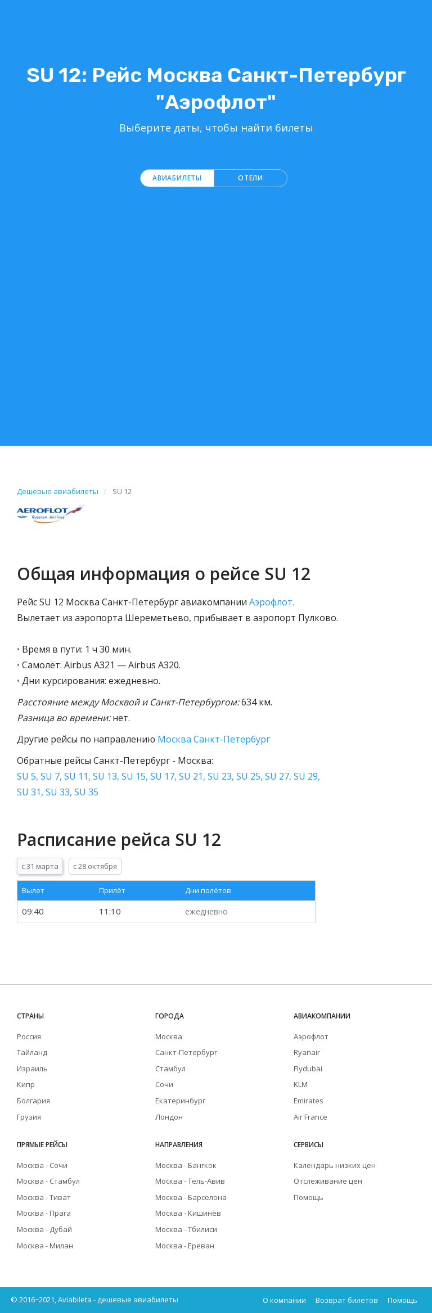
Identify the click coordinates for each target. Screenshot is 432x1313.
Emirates (308, 1100)
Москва (168, 1036)
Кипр (26, 1084)
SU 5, (27, 776)
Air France (310, 1117)
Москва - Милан (45, 1245)
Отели (250, 178)
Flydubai (308, 1068)
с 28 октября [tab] (95, 866)
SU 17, (163, 776)
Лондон (169, 1117)
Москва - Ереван (184, 1245)
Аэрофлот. (271, 602)
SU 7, (51, 776)
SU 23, (221, 776)
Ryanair (307, 1052)
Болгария (33, 1100)
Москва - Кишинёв (188, 1213)
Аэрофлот (311, 1036)
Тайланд (32, 1052)
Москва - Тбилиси (186, 1229)
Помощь (308, 1197)
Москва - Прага (44, 1213)
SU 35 (86, 792)
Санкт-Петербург (186, 1052)
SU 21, (192, 776)
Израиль (32, 1068)
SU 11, (77, 776)
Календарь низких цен (335, 1165)
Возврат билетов (347, 1300)
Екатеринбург (180, 1100)
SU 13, (106, 776)
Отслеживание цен (328, 1181)
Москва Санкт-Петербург (214, 739)
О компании (284, 1300)
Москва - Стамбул (48, 1181)
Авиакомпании (322, 1016)
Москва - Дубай (44, 1229)
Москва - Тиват (44, 1197)
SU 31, (30, 792)
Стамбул (170, 1068)
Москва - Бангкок (186, 1165)
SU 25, (249, 776)
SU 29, (307, 776)
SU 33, (59, 792)
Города (169, 1016)
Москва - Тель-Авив (190, 1181)
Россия (29, 1036)
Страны (30, 1016)
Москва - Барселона (191, 1197)
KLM (301, 1084)
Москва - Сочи (42, 1165)
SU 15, (135, 776)
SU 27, (278, 776)
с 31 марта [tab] (39, 866)
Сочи (164, 1084)
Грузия (29, 1117)
